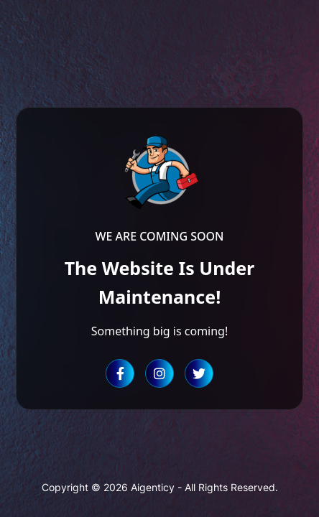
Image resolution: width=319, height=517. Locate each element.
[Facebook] (120, 373)
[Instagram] (159, 373)
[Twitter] (199, 373)
